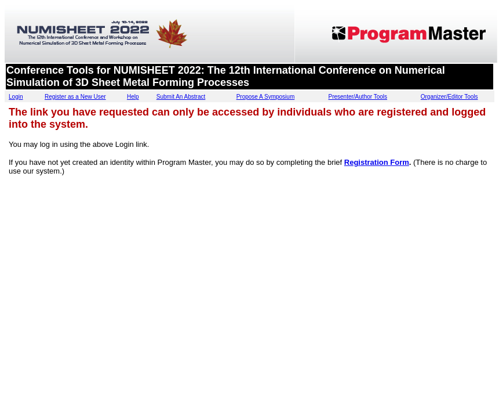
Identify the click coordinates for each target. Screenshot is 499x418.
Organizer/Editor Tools (449, 96)
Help (133, 96)
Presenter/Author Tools (357, 96)
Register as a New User (75, 96)
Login (16, 96)
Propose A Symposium (265, 96)
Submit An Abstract (181, 96)
